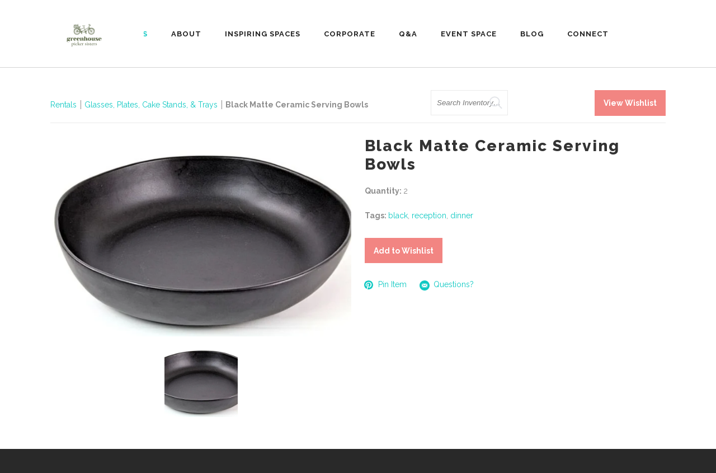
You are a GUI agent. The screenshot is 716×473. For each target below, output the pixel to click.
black (398, 215)
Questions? (447, 285)
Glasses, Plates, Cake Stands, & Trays (152, 104)
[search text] (469, 102)
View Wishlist (630, 103)
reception (429, 215)
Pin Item (386, 284)
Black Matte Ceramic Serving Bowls (296, 104)
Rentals (63, 104)
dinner (461, 215)
